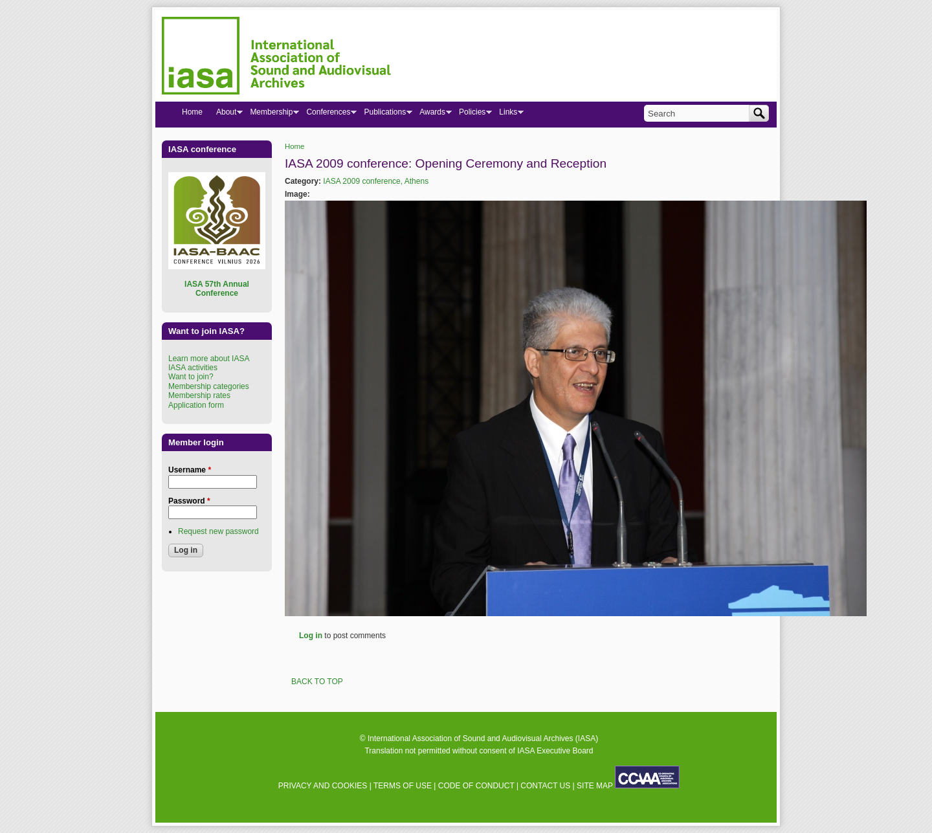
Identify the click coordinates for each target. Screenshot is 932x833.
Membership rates (199, 395)
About (226, 114)
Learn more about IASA (208, 358)
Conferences (328, 114)
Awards (432, 114)
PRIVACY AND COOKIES (323, 785)
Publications (384, 114)
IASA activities (192, 367)
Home (294, 146)
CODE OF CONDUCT (476, 785)
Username (189, 469)
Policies (472, 114)
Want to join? (191, 376)
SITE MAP (595, 785)
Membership (271, 114)
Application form (196, 405)
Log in (310, 635)
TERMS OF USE (402, 785)
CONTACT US (545, 785)
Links (508, 114)
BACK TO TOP (317, 681)
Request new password (218, 531)
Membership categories (208, 386)
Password (189, 500)
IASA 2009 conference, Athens (375, 181)
